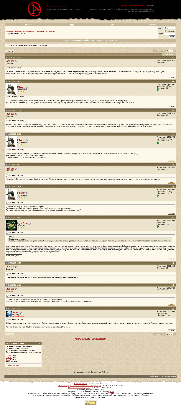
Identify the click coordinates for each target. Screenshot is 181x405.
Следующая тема (98, 339)
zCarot (112, 392)
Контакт (153, 25)
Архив (167, 376)
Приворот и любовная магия (56, 6)
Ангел (15, 312)
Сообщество (90, 40)
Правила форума (12, 365)
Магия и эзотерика (15, 31)
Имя (159, 28)
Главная (28, 25)
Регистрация (69, 40)
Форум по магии (126, 5)
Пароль (161, 34)
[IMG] (8, 360)
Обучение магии (30, 31)
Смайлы (9, 358)
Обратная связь (156, 376)
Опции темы (168, 54)
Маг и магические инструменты (79, 388)
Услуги (111, 25)
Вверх (173, 376)
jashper (10, 61)
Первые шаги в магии (46, 31)
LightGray (22, 223)
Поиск (114, 40)
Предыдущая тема (83, 339)
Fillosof (21, 87)
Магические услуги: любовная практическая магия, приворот (79, 386)
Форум (71, 25)
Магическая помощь (140, 5)
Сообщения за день (104, 40)
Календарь (78, 40)
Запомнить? (169, 31)
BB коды (9, 356)
